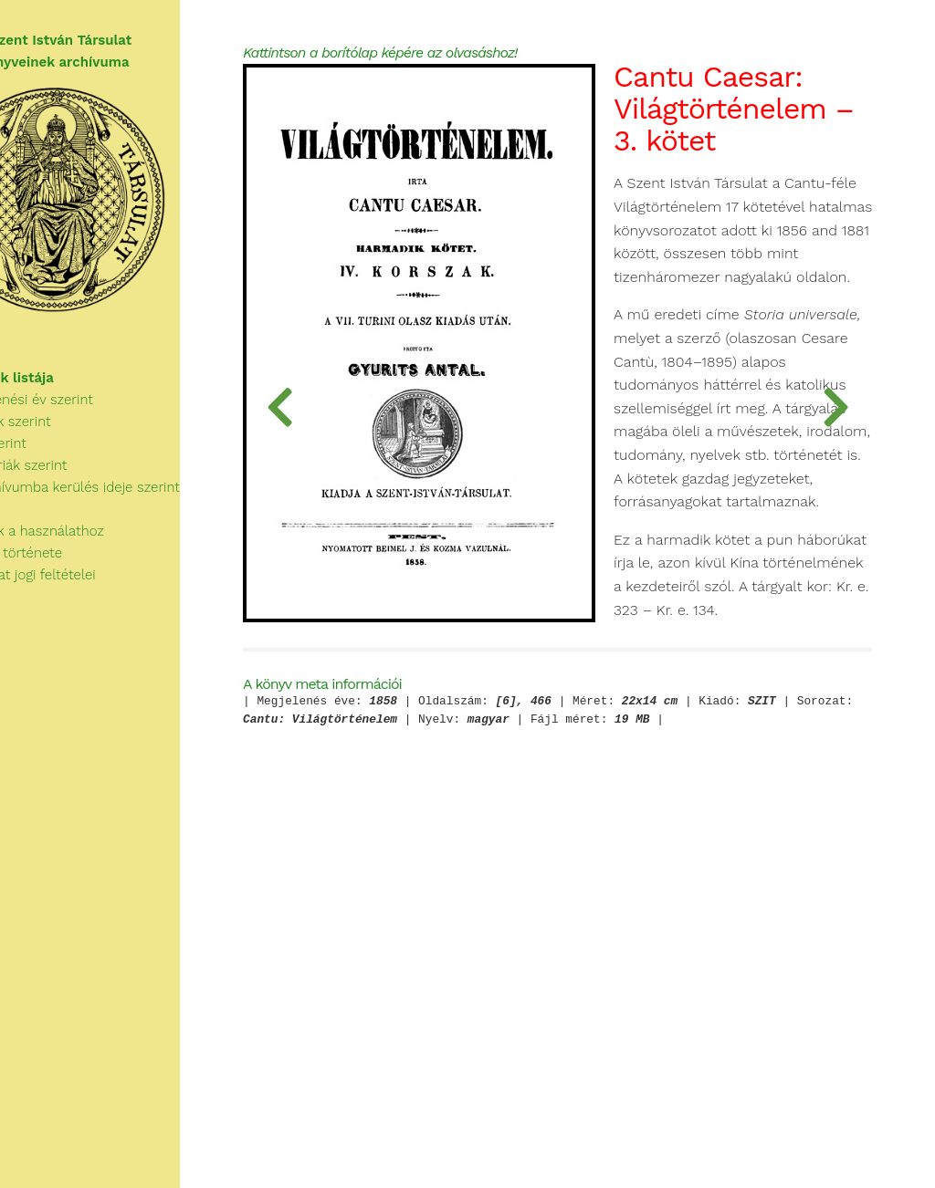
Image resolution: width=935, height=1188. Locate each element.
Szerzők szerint (61, 443)
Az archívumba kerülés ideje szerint (126, 509)
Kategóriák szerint (69, 487)
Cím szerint (49, 465)
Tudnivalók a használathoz (87, 553)
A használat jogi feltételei (83, 597)
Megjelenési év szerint (82, 421)
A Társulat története (67, 575)
